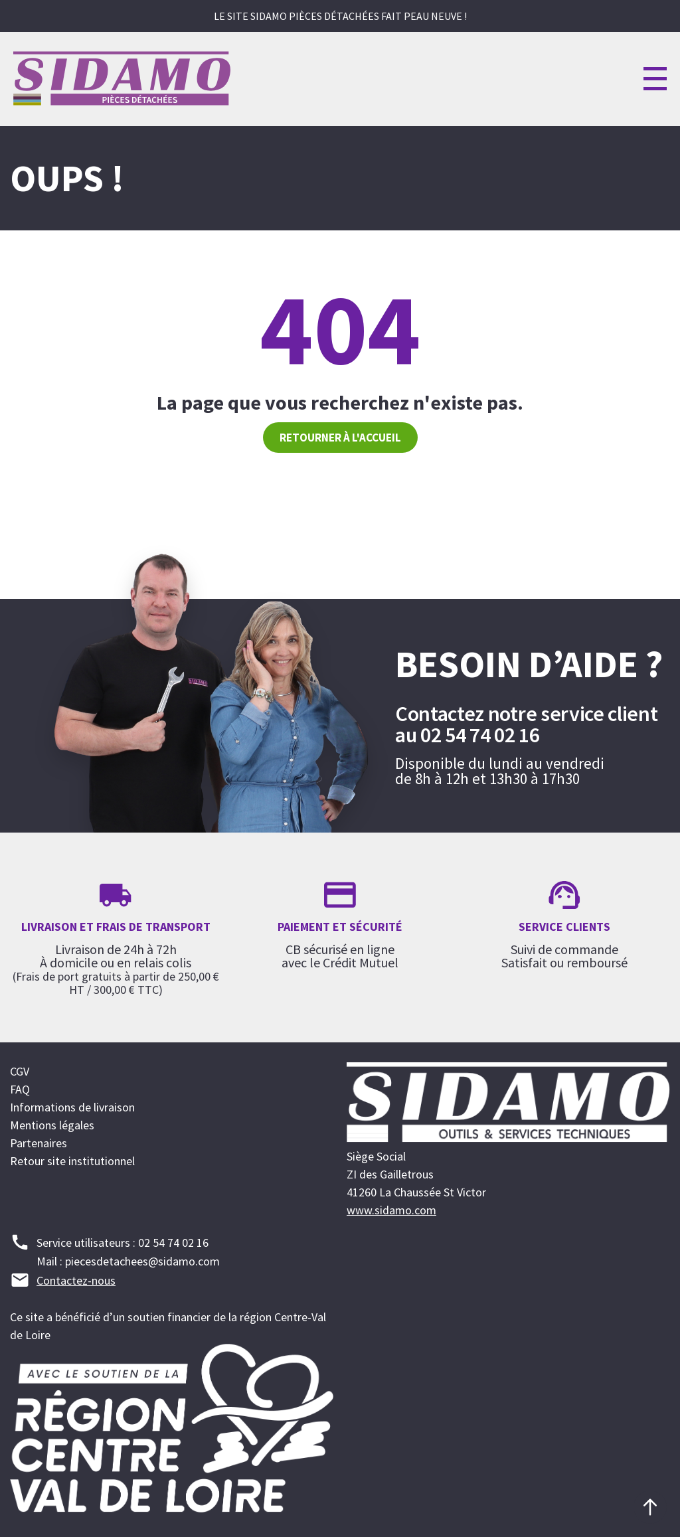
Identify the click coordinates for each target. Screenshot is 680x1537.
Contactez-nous (76, 1280)
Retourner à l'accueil (340, 437)
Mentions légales (52, 1125)
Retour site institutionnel (72, 1161)
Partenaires (38, 1143)
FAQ (20, 1089)
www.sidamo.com (391, 1210)
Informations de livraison (72, 1107)
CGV (19, 1071)
